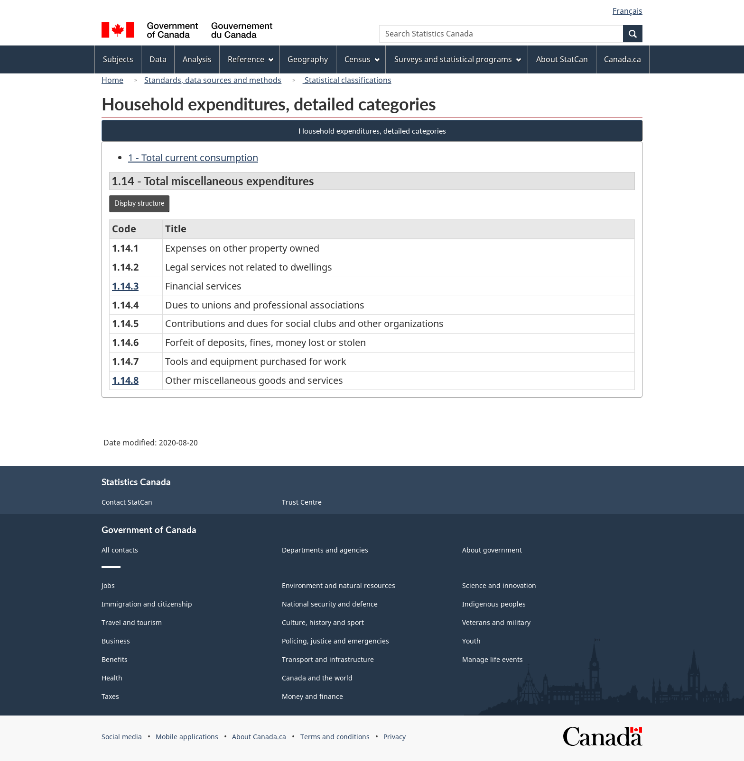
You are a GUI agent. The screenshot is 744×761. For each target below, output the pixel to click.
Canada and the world (317, 677)
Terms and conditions (335, 736)
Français (627, 11)
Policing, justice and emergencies (335, 640)
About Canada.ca (259, 736)
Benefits (115, 659)
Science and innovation (499, 585)
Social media (122, 736)
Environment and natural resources (338, 585)
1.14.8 (125, 380)
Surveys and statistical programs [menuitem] (457, 59)
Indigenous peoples (494, 603)
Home (112, 80)
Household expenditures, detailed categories (372, 130)
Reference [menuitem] (250, 59)
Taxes (110, 696)
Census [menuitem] (362, 59)
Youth (471, 640)
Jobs (108, 585)
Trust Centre (302, 502)
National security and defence (330, 603)
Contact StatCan (127, 502)
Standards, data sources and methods (212, 80)
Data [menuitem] (158, 59)
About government (492, 549)
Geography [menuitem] (308, 59)
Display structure (139, 203)
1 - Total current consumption (193, 157)
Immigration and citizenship (147, 603)
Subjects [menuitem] (118, 59)
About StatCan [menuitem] (562, 59)
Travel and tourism (132, 622)
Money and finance (312, 696)
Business (116, 640)
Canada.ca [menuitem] (622, 59)
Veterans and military (496, 622)
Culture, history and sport (323, 622)
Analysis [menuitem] (197, 59)
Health (112, 677)
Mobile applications (187, 736)
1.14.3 (125, 286)
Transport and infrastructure (328, 659)
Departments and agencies (325, 549)
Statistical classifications (347, 80)
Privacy (394, 736)
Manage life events (492, 659)
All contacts (120, 549)
